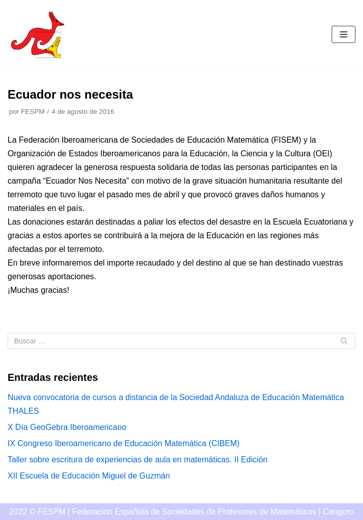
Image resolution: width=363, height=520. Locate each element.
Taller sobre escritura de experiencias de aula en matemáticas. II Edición (137, 459)
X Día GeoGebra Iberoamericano (67, 427)
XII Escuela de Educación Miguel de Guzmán (89, 475)
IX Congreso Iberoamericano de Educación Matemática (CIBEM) (124, 443)
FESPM (32, 111)
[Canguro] (38, 34)
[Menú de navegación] (343, 34)
